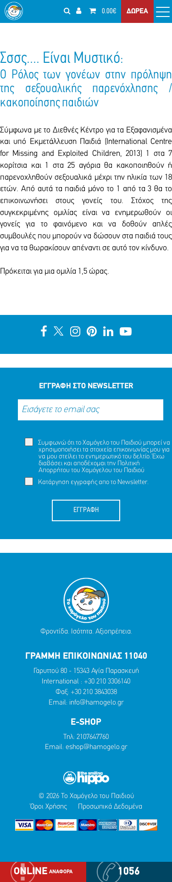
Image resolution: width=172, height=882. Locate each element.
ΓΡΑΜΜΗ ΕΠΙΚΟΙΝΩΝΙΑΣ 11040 (86, 656)
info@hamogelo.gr (96, 702)
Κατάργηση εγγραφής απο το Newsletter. (87, 481)
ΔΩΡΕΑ (137, 11)
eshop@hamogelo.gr (97, 747)
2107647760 (93, 737)
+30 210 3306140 (107, 681)
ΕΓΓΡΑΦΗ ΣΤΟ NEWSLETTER (86, 386)
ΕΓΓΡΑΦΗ (86, 510)
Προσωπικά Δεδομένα (110, 806)
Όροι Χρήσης (48, 806)
